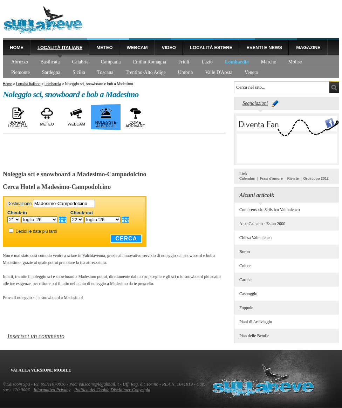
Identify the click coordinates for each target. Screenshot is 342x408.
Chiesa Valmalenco (255, 237)
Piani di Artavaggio (255, 321)
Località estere (211, 47)
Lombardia (237, 61)
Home (16, 47)
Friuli (183, 61)
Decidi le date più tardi (36, 231)
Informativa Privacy (52, 389)
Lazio (207, 61)
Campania (111, 61)
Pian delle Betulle (254, 335)
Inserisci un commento (35, 336)
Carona (245, 279)
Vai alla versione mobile (41, 370)
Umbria (185, 72)
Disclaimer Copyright (130, 389)
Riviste (293, 179)
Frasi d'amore (271, 179)
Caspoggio (248, 293)
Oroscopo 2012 (316, 179)
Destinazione (19, 203)
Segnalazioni (255, 103)
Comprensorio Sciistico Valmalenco (269, 209)
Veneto (251, 72)
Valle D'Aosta (218, 72)
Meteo (104, 47)
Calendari (247, 179)
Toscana (105, 72)
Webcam (137, 47)
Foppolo (246, 307)
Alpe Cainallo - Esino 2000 (262, 223)
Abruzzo (19, 61)
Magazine (308, 47)
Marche (268, 61)
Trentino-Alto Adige (145, 72)
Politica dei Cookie (91, 389)
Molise (295, 61)
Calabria (80, 61)
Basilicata (50, 61)
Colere (245, 265)
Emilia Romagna (149, 61)
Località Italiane (59, 47)
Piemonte (20, 72)
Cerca (126, 239)
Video (169, 47)
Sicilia (79, 72)
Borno (244, 251)
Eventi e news (264, 47)
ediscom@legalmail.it (99, 384)
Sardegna (51, 72)
